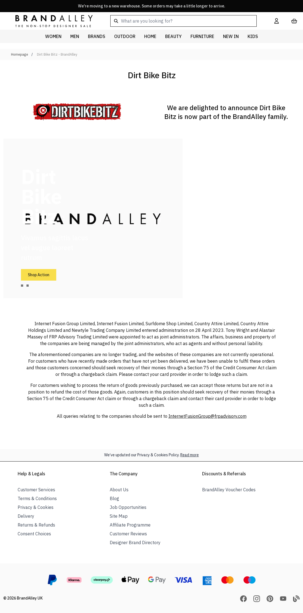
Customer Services (36, 489)
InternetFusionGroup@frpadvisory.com (207, 416)
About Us (119, 489)
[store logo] (49, 21)
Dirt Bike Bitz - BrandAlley (57, 54)
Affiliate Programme (130, 525)
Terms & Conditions (37, 498)
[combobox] (183, 21)
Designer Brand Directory (135, 542)
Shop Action (38, 274)
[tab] (22, 285)
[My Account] (276, 21)
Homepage (19, 54)
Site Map (119, 516)
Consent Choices (34, 533)
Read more (189, 454)
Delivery (26, 516)
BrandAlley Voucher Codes (229, 489)
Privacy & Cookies (35, 507)
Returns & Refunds (36, 525)
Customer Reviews (128, 533)
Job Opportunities (128, 507)
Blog (114, 498)
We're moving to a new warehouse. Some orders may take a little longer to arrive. (151, 6)
